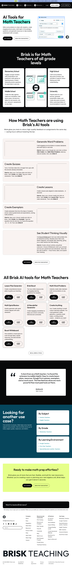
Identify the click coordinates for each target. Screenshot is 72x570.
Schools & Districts (63, 532)
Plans (27, 520)
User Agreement (33, 562)
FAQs (27, 533)
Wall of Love (40, 536)
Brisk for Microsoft (52, 539)
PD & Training (40, 519)
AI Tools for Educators (50, 519)
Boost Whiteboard (44, 237)
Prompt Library (40, 542)
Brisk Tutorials (40, 526)
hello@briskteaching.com (8, 520)
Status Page (28, 537)
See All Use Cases (63, 534)
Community (39, 531)
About (27, 518)
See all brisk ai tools (36, 353)
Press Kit (39, 528)
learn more (18, 297)
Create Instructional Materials (52, 532)
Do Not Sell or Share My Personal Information (56, 562)
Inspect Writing (51, 524)
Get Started (65, 5)
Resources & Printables (40, 523)
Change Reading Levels (52, 528)
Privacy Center (29, 530)
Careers (27, 540)
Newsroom (28, 528)
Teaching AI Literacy (41, 544)
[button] (19, 5)
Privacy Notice (42, 562)
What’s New (28, 525)
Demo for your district (22, 38)
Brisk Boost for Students (51, 536)
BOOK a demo (54, 5)
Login (47, 5)
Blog (38, 533)
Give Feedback (51, 522)
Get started (9, 297)
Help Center (28, 535)
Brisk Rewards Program (40, 539)
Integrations (28, 523)
